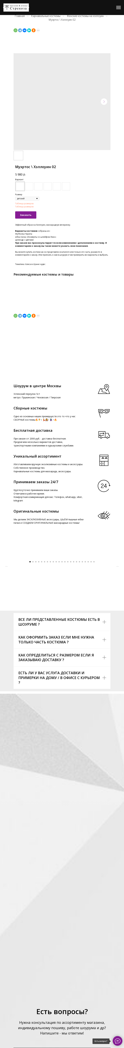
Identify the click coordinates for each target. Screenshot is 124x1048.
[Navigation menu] (118, 7)
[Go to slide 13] (65, 622)
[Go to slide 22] (91, 622)
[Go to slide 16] (73, 622)
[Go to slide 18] (79, 622)
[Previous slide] (6, 587)
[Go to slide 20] (85, 622)
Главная (20, 16)
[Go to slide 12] (62, 622)
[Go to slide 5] (41, 622)
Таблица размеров (24, 203)
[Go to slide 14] (67, 622)
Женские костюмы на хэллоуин (85, 16)
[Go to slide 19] (82, 622)
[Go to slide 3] (35, 622)
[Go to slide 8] (50, 622)
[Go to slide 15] (70, 622)
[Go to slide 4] (38, 622)
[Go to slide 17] (76, 622)
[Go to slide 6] (44, 622)
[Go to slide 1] (30, 622)
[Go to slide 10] (56, 622)
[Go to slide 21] (88, 622)
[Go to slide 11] (59, 622)
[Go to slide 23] (94, 622)
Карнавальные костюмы (45, 16)
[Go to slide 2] (33, 622)
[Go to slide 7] (47, 622)
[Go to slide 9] (53, 622)
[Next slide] (117, 587)
